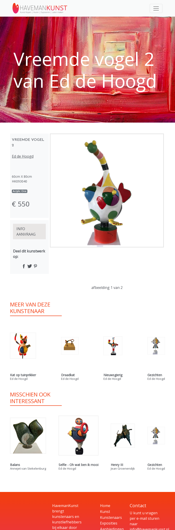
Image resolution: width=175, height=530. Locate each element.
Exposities (108, 523)
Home (105, 505)
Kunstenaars (111, 517)
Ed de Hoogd (22, 156)
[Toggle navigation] (156, 8)
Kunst (105, 511)
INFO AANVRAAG (26, 231)
